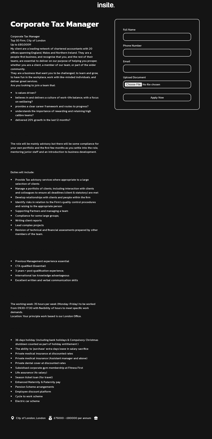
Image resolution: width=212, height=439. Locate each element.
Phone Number (132, 45)
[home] (106, 5)
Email (126, 61)
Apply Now (157, 97)
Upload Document (134, 77)
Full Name (129, 30)
